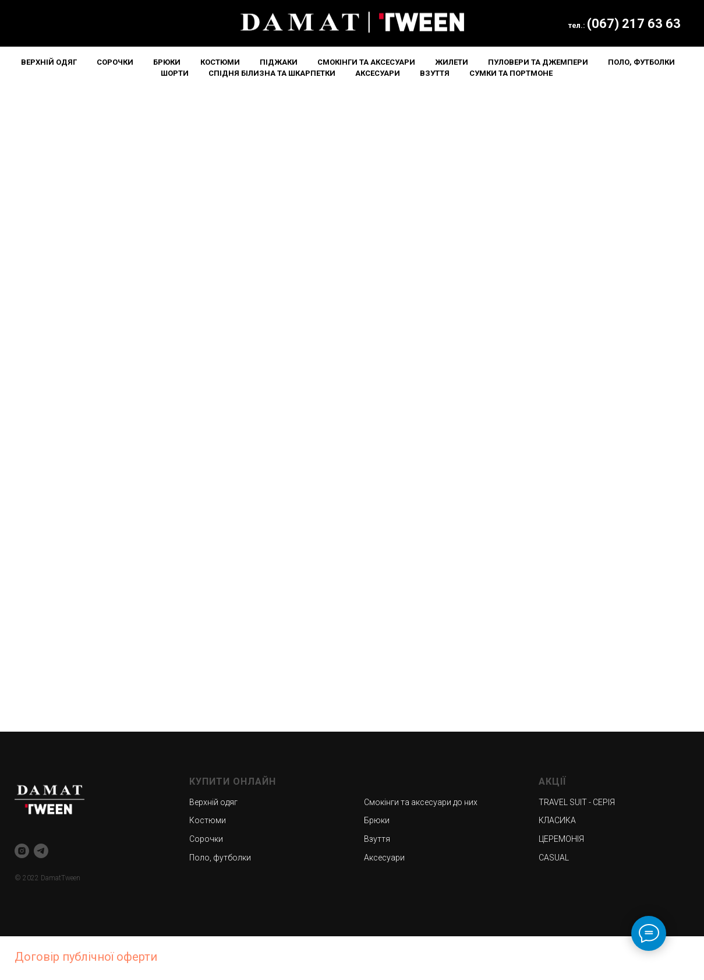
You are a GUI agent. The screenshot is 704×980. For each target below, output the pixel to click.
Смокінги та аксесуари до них (420, 802)
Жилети (451, 62)
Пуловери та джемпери (538, 62)
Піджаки (279, 62)
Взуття (435, 73)
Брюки (167, 62)
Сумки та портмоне (511, 73)
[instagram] (22, 851)
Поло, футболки (641, 62)
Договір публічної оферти (86, 957)
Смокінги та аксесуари (366, 62)
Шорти (175, 73)
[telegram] (41, 851)
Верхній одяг (49, 62)
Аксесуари (377, 73)
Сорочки (115, 62)
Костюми (220, 62)
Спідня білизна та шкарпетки (271, 73)
